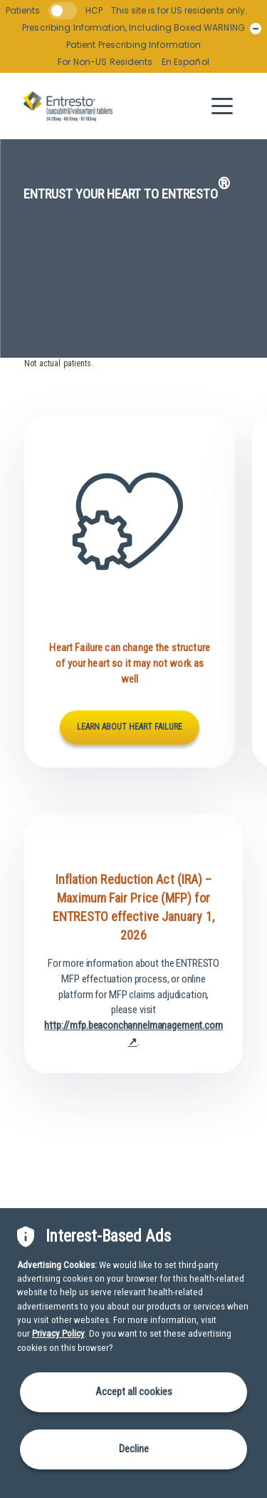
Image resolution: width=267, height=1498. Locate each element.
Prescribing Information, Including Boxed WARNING (133, 28)
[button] (222, 106)
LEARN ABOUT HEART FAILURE (129, 727)
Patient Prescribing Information (133, 45)
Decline (134, 1448)
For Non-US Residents (105, 62)
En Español (185, 62)
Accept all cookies (133, 1391)
